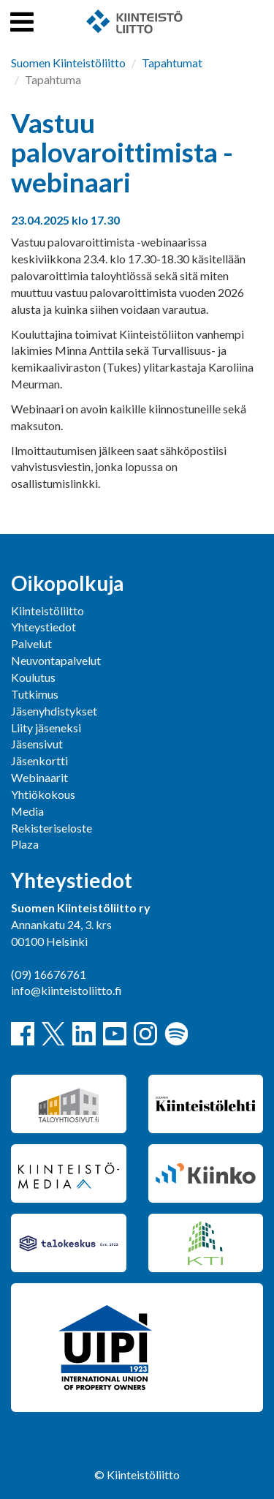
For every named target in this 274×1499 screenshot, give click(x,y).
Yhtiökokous (43, 794)
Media (27, 811)
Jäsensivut (37, 744)
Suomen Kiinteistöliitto (68, 62)
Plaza (25, 844)
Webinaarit (39, 777)
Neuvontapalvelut (56, 660)
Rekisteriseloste (51, 828)
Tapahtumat (172, 62)
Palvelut (31, 643)
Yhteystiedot (43, 627)
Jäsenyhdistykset (54, 711)
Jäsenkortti (39, 760)
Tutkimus (34, 694)
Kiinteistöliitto (47, 610)
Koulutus (33, 677)
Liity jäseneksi (46, 728)
